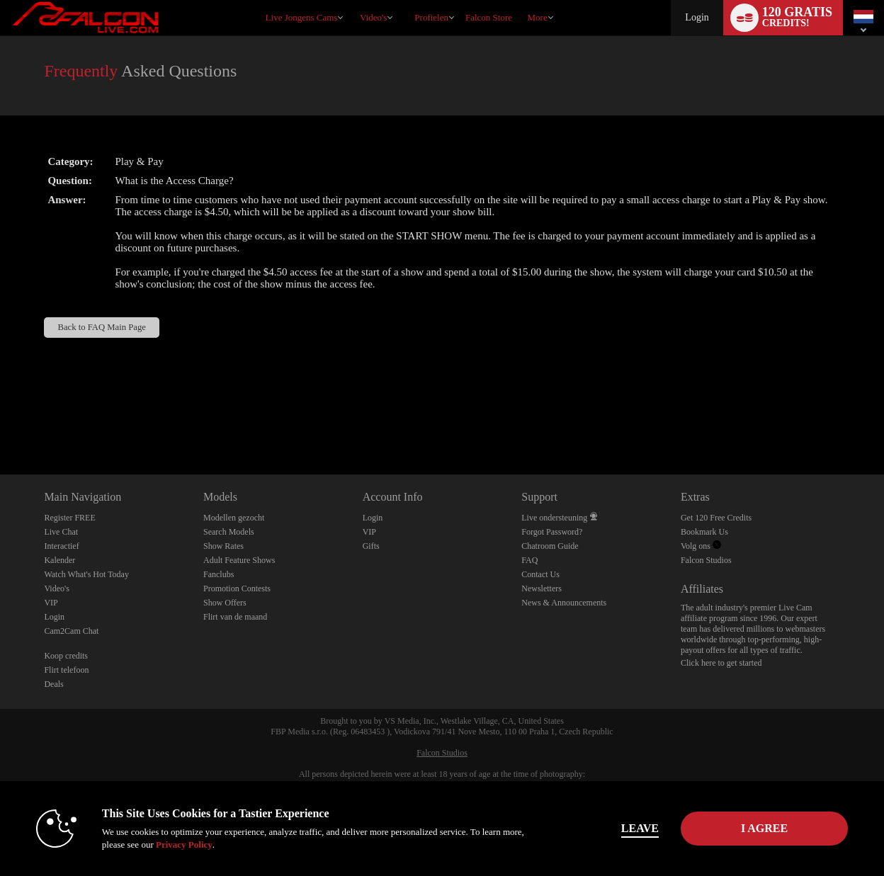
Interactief (61, 546)
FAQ (529, 560)
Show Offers (224, 603)
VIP (50, 603)
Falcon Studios (706, 560)
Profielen (431, 17)
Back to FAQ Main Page (101, 327)
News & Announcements (563, 603)
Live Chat (61, 532)
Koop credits (66, 656)
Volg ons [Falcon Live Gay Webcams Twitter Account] (701, 546)
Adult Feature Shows (239, 560)
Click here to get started (721, 663)
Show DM (0, 421)
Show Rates (223, 546)
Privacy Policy (184, 844)
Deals (53, 684)
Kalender (59, 560)
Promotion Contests (237, 588)
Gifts (371, 546)
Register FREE (69, 518)
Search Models (228, 532)
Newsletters (541, 588)
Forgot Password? (551, 532)
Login (696, 17)
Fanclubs (218, 574)
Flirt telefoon (66, 670)
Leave (640, 828)
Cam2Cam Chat (71, 631)
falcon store (488, 17)
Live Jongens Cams (302, 17)
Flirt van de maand (235, 617)
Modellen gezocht (233, 518)
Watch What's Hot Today (86, 574)
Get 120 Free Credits (716, 518)
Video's (373, 17)
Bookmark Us (704, 532)
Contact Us (540, 574)
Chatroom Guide (549, 546)
